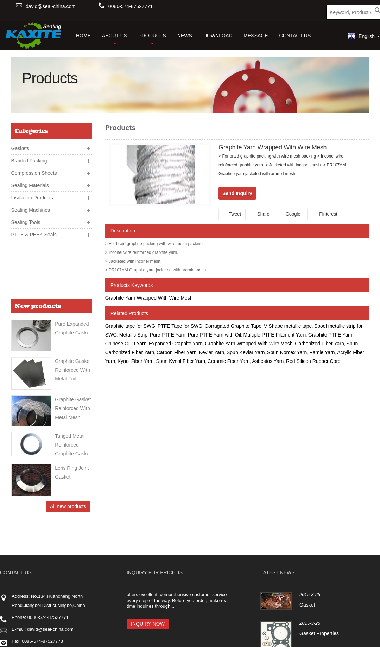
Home (267, 632)
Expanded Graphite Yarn (176, 343)
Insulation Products (32, 195)
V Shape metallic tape (288, 326)
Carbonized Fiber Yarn (319, 343)
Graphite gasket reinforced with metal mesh (73, 358)
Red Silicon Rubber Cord (313, 361)
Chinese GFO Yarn (126, 343)
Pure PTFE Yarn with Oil (214, 335)
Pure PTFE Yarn (167, 335)
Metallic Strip (133, 335)
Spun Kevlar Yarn (246, 352)
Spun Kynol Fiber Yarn (180, 361)
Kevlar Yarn (211, 352)
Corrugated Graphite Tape (233, 326)
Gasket (307, 526)
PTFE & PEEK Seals (34, 232)
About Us (114, 38)
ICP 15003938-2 (122, 633)
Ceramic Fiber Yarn (229, 361)
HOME (83, 35)
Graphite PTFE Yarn (330, 335)
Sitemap (369, 632)
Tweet (232, 214)
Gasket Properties (319, 555)
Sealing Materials (30, 182)
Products (152, 38)
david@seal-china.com (51, 6)
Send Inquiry (237, 193)
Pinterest (325, 214)
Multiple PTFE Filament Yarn (274, 335)
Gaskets (20, 145)
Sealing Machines (30, 207)
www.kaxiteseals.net (46, 574)
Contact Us (295, 35)
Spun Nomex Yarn (287, 352)
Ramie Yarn (322, 352)
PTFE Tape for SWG (180, 326)
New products (38, 259)
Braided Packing (29, 158)
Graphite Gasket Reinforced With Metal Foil (73, 320)
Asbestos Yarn (268, 361)
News (184, 35)
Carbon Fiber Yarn (177, 352)
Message (255, 35)
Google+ (291, 214)
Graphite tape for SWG (130, 326)
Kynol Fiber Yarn (136, 361)
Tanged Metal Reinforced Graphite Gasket (73, 395)
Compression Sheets (34, 170)
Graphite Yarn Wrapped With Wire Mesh (149, 298)
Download (217, 35)
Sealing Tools (25, 219)
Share (260, 214)
